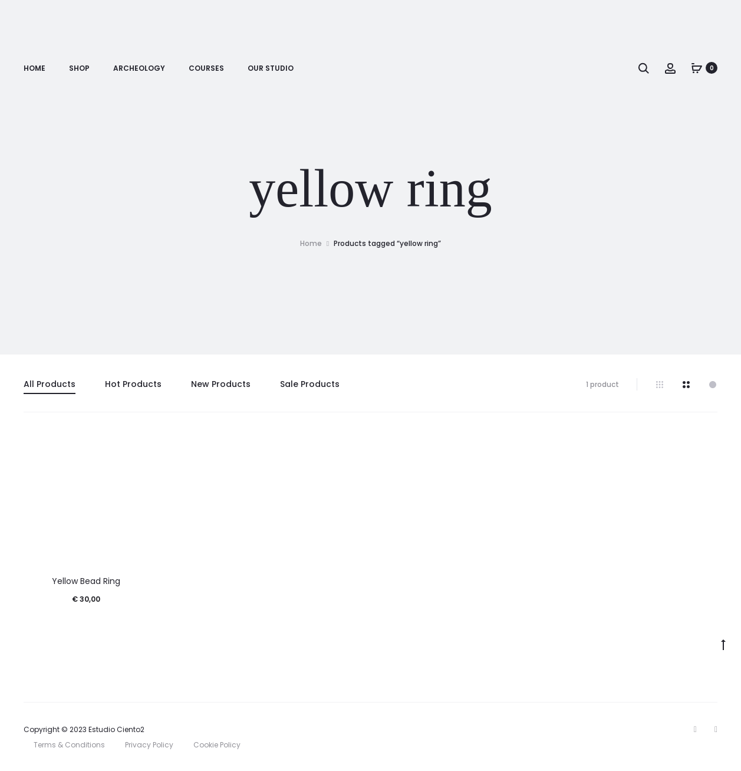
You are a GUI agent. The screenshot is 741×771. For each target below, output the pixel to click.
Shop (79, 68)
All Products (49, 384)
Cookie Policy (217, 745)
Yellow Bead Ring (86, 581)
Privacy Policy (149, 745)
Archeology (139, 68)
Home (34, 68)
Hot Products (133, 384)
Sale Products (310, 384)
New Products (221, 384)
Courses (206, 68)
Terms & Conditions (69, 745)
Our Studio (271, 68)
